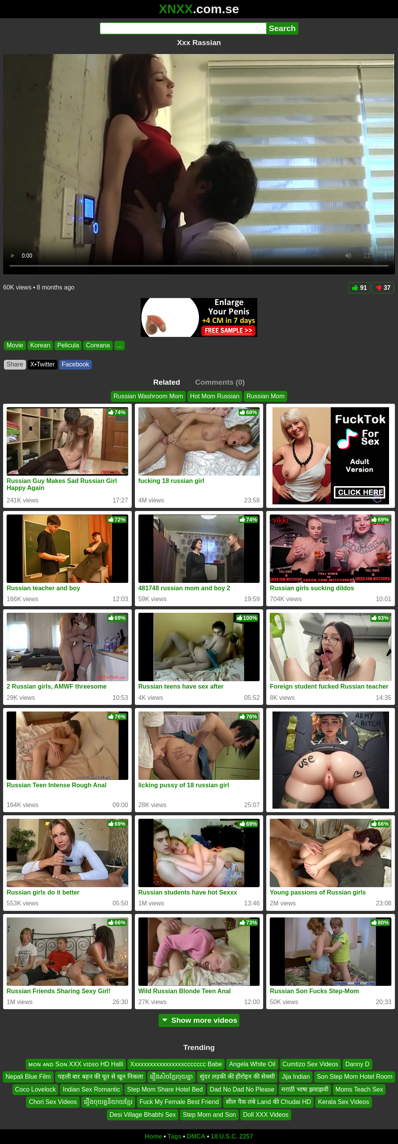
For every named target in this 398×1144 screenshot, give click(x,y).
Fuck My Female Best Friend (179, 1102)
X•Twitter (42, 364)
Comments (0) (220, 382)
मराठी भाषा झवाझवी (304, 1089)
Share (15, 364)
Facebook (75, 364)
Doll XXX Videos (265, 1114)
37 (383, 287)
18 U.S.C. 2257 (232, 1136)
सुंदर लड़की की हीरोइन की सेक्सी (237, 1077)
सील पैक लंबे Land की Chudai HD (268, 1102)
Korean (40, 345)
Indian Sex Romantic (91, 1089)
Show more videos (199, 1020)
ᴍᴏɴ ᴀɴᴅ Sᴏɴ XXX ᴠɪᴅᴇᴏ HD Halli (75, 1064)
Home (153, 1136)
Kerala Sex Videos (343, 1102)
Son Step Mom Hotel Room (355, 1077)
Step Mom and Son (209, 1114)
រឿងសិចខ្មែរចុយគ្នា (171, 1077)
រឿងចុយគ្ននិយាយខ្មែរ (108, 1102)
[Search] (183, 28)
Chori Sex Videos (53, 1102)
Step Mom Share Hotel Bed (165, 1089)
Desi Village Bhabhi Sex (143, 1114)
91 (359, 287)
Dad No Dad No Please (242, 1089)
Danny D (357, 1064)
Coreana (98, 345)
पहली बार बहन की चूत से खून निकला (100, 1077)
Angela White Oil (252, 1064)
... (119, 345)
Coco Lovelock (35, 1089)
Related (166, 382)
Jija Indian (296, 1077)
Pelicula (68, 345)
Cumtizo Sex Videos (311, 1064)
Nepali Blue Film (28, 1077)
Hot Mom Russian (214, 396)
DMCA (196, 1136)
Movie (15, 345)
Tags (175, 1136)
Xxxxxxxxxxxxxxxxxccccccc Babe (176, 1064)
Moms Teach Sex (359, 1089)
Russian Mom (265, 396)
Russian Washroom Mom (148, 396)
